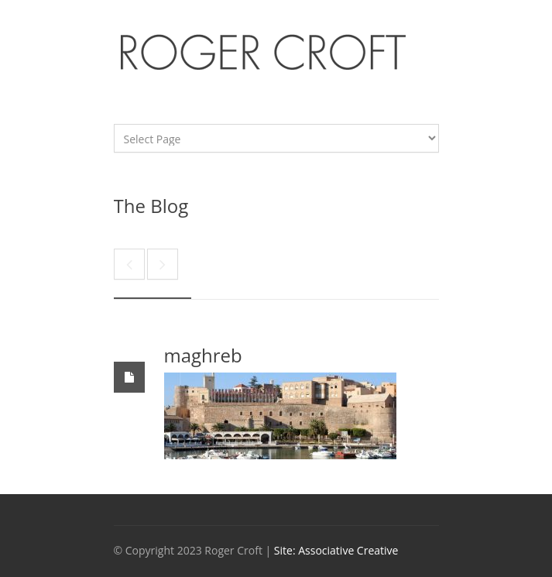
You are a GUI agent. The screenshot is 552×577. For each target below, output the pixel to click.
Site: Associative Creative (336, 550)
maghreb (203, 355)
